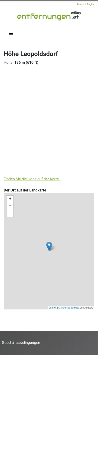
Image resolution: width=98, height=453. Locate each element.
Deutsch (81, 4)
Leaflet (52, 307)
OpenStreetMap (70, 307)
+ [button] (10, 199)
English (91, 4)
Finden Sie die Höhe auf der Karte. (32, 179)
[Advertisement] (49, 120)
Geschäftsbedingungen (21, 342)
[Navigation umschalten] (11, 33)
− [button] (10, 206)
